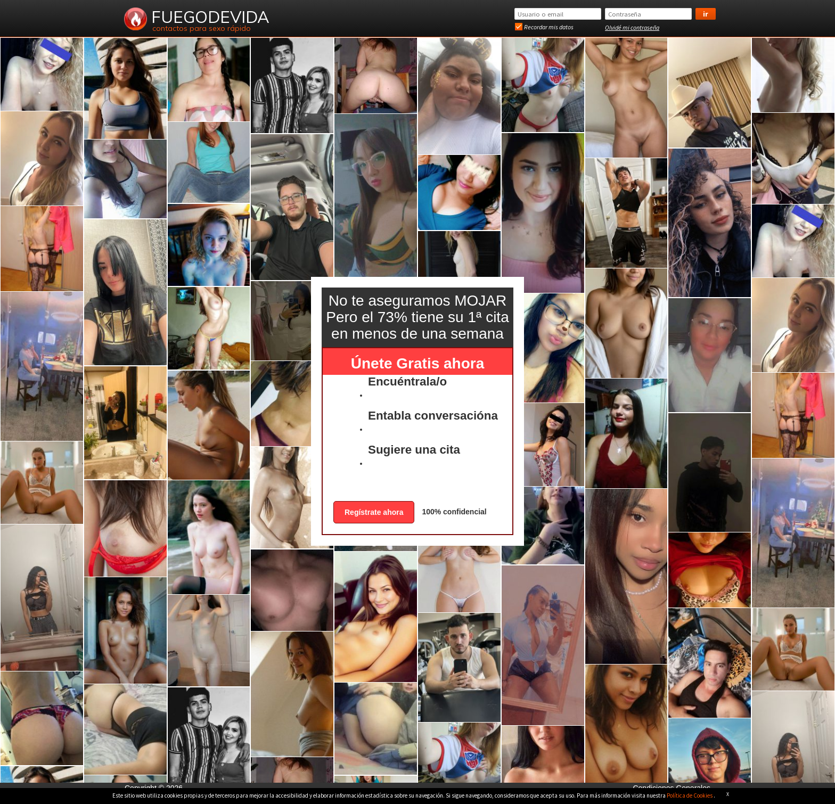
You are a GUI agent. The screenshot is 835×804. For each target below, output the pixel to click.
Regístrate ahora (374, 512)
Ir (705, 14)
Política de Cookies (690, 795)
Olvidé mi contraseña (632, 27)
